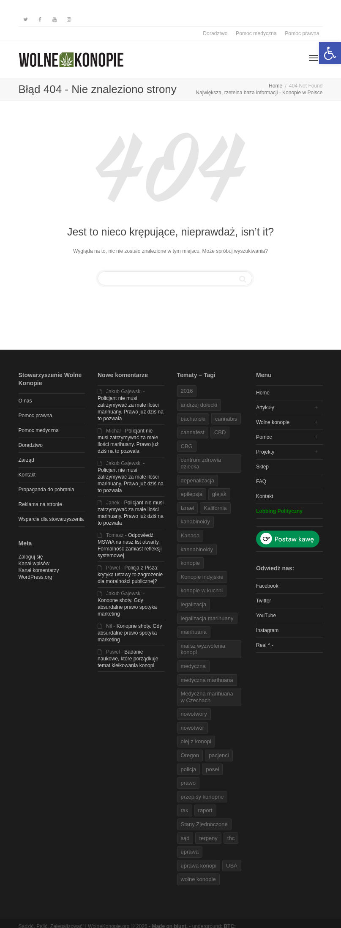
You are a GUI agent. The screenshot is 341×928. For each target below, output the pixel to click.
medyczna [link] (193, 666)
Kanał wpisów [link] (34, 564)
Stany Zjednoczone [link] (204, 824)
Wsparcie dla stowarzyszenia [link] (51, 519)
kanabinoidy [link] (195, 521)
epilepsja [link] (191, 494)
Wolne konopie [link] (272, 422)
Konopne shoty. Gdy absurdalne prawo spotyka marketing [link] (127, 607)
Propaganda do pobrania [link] (46, 490)
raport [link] (205, 810)
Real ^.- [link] (264, 645)
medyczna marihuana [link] (207, 680)
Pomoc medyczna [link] (256, 33)
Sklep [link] (262, 467)
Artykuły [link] (265, 408)
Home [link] (263, 393)
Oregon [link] (190, 755)
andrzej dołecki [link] (199, 405)
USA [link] (231, 865)
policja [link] (188, 769)
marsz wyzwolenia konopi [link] (203, 649)
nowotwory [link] (194, 714)
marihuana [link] (194, 632)
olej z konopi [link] (196, 741)
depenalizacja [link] (198, 480)
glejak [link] (219, 494)
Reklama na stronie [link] (40, 504)
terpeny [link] (208, 838)
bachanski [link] (193, 419)
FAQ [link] (261, 482)
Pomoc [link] (264, 437)
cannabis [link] (226, 419)
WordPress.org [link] (35, 577)
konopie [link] (190, 563)
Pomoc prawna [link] (302, 33)
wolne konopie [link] (198, 879)
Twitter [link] (263, 601)
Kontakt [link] (27, 475)
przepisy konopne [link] (202, 797)
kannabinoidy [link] (197, 549)
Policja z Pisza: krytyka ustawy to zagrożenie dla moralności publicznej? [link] (130, 574)
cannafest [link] (193, 432)
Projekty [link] (265, 452)
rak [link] (184, 810)
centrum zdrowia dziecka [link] (201, 463)
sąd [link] (185, 838)
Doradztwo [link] (215, 33)
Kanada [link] (190, 535)
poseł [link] (212, 769)
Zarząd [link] (26, 460)
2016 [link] (187, 391)
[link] (330, 53)
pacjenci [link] (219, 755)
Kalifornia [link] (215, 508)
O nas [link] (25, 401)
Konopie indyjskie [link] (202, 577)
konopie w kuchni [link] (202, 590)
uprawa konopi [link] (199, 865)
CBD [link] (220, 432)
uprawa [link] (190, 852)
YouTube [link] (266, 616)
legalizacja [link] (194, 604)
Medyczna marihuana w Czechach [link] (207, 697)
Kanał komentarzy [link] (39, 570)
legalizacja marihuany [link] (207, 618)
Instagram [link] (267, 630)
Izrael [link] (187, 508)
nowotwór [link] (193, 728)
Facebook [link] (267, 586)
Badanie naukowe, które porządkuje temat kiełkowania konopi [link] (128, 658)
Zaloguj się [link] (31, 557)
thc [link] (231, 838)
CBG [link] (187, 446)
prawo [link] (188, 783)
